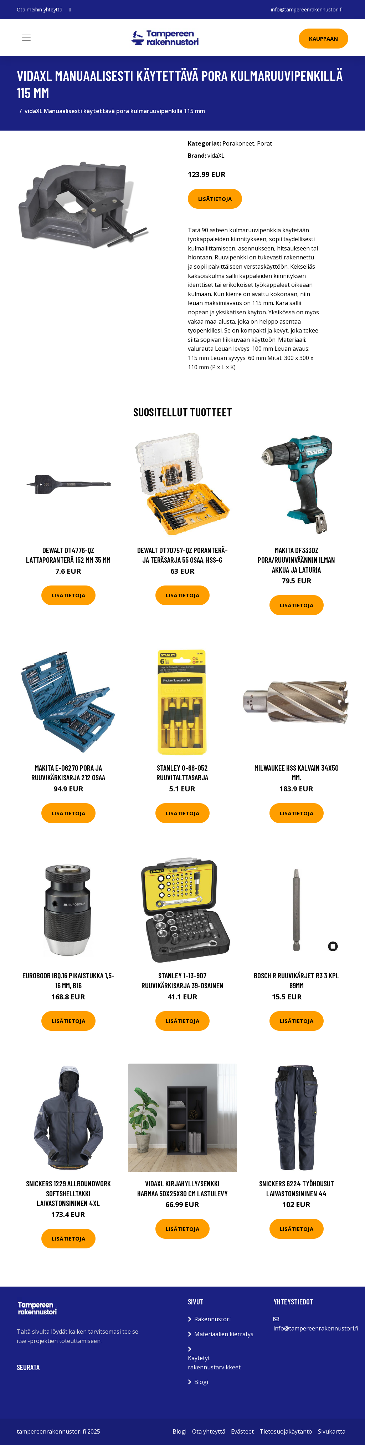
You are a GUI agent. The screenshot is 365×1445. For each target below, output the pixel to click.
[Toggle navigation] (26, 38)
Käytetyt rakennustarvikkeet (214, 1362)
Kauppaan (323, 38)
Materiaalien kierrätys (223, 1334)
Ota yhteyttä (208, 1431)
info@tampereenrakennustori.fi (307, 9)
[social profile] (70, 9)
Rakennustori (212, 1319)
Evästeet (242, 1431)
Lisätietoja (215, 198)
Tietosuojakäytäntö (285, 1431)
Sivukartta (331, 1431)
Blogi (201, 1382)
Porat (264, 143)
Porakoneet (238, 143)
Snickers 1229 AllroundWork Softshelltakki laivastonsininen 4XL (68, 1193)
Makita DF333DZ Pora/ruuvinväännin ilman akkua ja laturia (296, 560)
